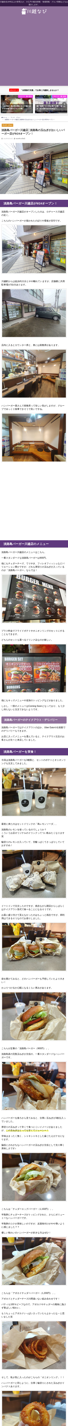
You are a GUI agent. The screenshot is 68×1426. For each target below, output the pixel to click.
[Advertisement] (34, 52)
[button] (3, 104)
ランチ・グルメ (7, 125)
